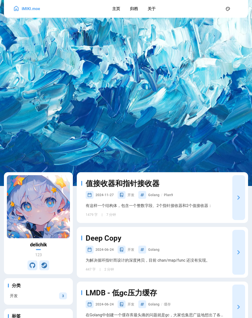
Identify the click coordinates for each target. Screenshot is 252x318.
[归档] (134, 8)
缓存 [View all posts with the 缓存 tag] (167, 314)
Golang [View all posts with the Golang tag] (153, 204)
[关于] (151, 8)
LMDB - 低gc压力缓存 (125, 302)
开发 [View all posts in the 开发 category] (130, 204)
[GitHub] (32, 275)
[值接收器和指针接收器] (238, 206)
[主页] (116, 8)
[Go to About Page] (38, 216)
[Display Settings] (227, 8)
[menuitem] (238, 8)
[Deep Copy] (238, 261)
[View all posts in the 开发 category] (38, 305)
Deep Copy (107, 247)
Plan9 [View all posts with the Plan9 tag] (168, 204)
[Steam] (44, 275)
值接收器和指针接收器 (126, 192)
